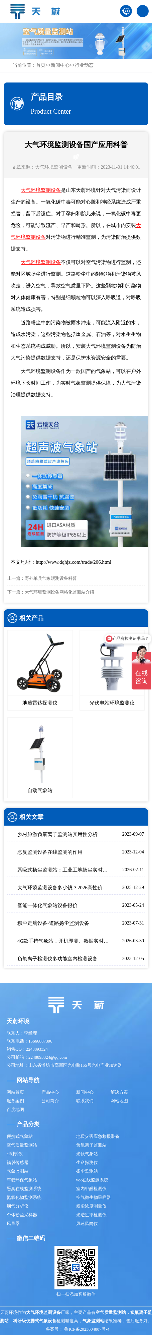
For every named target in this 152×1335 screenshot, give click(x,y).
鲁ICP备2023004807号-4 (86, 1329)
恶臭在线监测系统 (24, 1188)
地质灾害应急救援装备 (98, 1136)
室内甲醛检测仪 (91, 1188)
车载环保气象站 (22, 1179)
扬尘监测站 (87, 1171)
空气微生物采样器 (93, 1197)
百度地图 (15, 1109)
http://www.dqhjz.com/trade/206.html (73, 562)
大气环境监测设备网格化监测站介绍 (59, 592)
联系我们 (85, 1100)
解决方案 (119, 1092)
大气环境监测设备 (53, 167)
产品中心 (50, 1092)
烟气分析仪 (17, 1206)
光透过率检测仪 (91, 1214)
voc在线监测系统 (92, 1179)
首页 (40, 65)
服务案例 (15, 1100)
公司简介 (50, 1100)
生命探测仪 (87, 1162)
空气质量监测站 (22, 1145)
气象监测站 (17, 1171)
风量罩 (13, 1223)
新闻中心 (60, 65)
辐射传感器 (17, 1162)
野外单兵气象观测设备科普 (51, 578)
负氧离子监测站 (91, 1145)
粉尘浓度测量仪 (91, 1206)
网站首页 (15, 1092)
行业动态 (84, 65)
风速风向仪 (87, 1223)
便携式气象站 (20, 1136)
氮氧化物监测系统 (24, 1197)
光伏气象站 (87, 1153)
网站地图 (119, 1100)
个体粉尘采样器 (22, 1214)
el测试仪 (15, 1153)
